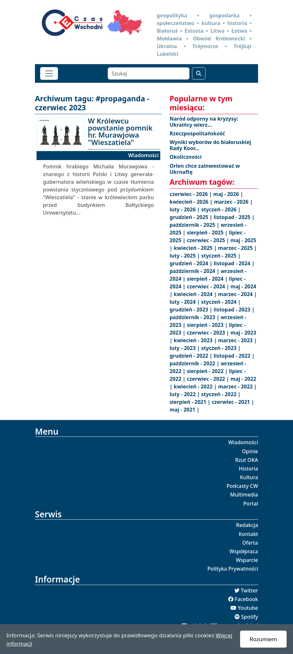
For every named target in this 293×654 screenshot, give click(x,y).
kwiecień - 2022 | (196, 386)
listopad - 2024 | (234, 263)
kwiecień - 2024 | (196, 294)
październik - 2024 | (195, 271)
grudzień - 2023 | (192, 309)
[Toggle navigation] (49, 73)
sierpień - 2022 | (208, 371)
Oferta (250, 542)
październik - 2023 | (195, 317)
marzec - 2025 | (237, 247)
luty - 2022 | (185, 394)
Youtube (248, 607)
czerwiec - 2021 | (233, 401)
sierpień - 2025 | (208, 232)
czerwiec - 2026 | (191, 194)
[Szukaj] (148, 73)
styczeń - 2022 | (220, 394)
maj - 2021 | (184, 409)
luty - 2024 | (185, 301)
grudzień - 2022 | (192, 355)
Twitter (249, 590)
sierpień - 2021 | (191, 401)
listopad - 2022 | (234, 355)
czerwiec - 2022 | (208, 378)
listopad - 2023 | (234, 309)
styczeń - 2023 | (220, 348)
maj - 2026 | (228, 194)
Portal (250, 503)
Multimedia (244, 494)
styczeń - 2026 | (220, 209)
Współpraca (244, 551)
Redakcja (247, 525)
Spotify (249, 616)
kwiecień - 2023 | (196, 340)
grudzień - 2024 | (192, 263)
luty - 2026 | (185, 209)
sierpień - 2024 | (208, 278)
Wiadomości (243, 442)
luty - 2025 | (185, 255)
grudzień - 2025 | (192, 217)
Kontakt (248, 534)
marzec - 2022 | (237, 386)
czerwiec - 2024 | (208, 286)
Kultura (249, 477)
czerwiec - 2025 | (208, 240)
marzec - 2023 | (237, 340)
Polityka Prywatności (232, 568)
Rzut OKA (246, 459)
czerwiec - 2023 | (208, 332)
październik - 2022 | (195, 363)
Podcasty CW (242, 485)
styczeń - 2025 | (220, 255)
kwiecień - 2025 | (196, 247)
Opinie (250, 451)
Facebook (246, 599)
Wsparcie (247, 560)
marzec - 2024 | (237, 294)
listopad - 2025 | (234, 217)
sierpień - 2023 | (208, 324)
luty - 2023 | (185, 348)
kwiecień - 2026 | (192, 201)
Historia (248, 468)
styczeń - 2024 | (220, 301)
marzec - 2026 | (233, 201)
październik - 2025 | (195, 224)
